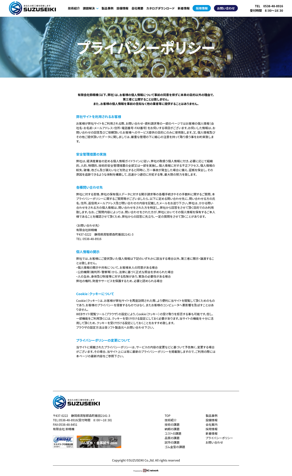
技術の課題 (172, 424)
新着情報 (184, 8)
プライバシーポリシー (219, 438)
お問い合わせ (226, 8)
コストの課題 (173, 433)
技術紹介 (74, 8)
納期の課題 (172, 429)
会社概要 (137, 8)
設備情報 (122, 8)
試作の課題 (172, 442)
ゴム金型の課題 (175, 447)
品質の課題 (172, 438)
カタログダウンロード (160, 8)
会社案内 (212, 424)
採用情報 (202, 8)
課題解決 (91, 8)
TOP (167, 415)
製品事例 (107, 8)
